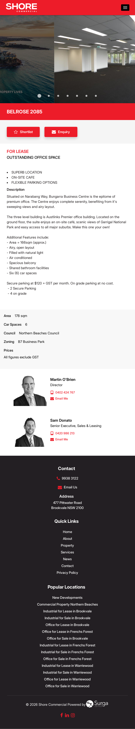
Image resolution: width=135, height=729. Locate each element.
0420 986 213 (62, 433)
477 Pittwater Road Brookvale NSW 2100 (67, 505)
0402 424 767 (62, 392)
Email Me (59, 398)
